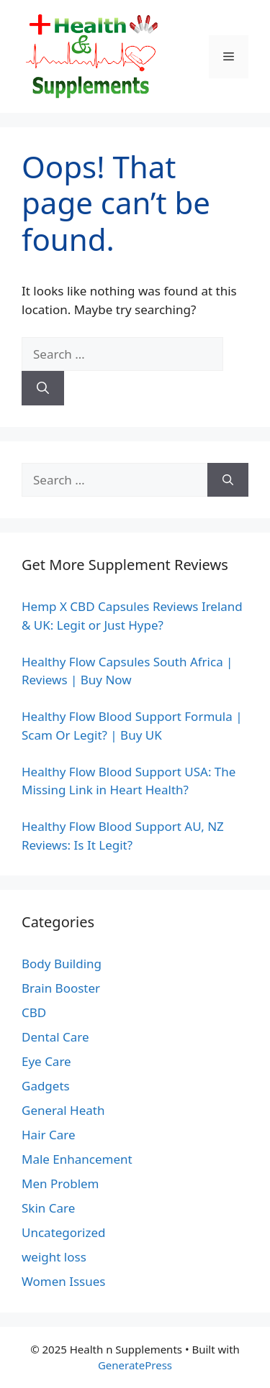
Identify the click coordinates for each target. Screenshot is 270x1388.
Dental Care (55, 1037)
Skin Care (48, 1208)
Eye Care (46, 1061)
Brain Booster (61, 988)
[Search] (43, 388)
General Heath (63, 1110)
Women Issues (63, 1281)
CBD (34, 1012)
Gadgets (46, 1085)
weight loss (54, 1257)
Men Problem (60, 1183)
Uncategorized (64, 1232)
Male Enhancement (77, 1159)
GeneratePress (135, 1365)
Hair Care (49, 1134)
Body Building (62, 963)
